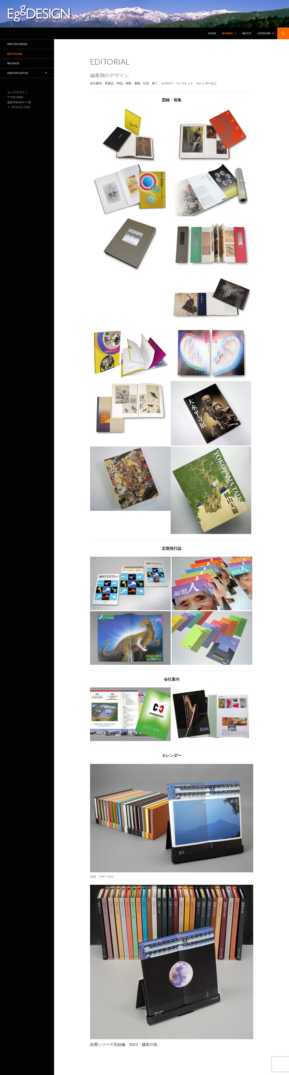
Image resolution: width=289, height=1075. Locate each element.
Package (13, 63)
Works (227, 33)
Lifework (264, 33)
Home (212, 33)
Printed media (17, 44)
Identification (17, 73)
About (247, 33)
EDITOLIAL (15, 53)
